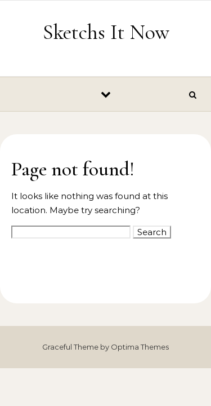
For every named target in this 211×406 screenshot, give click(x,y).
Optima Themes (140, 346)
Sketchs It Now (106, 32)
